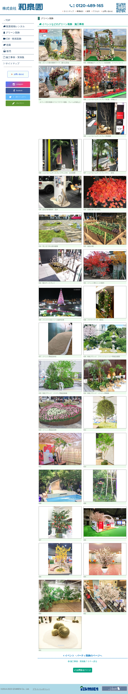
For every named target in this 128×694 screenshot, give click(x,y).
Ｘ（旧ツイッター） (18, 97)
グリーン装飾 (11, 32)
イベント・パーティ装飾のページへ (82, 655)
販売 (7, 51)
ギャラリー (18, 103)
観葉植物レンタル (14, 26)
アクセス (96, 11)
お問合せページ (82, 670)
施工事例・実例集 (13, 57)
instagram (18, 84)
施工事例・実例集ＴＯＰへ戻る (82, 661)
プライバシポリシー (41, 689)
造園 (7, 45)
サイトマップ (68, 11)
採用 (87, 11)
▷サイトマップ (11, 63)
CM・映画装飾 (12, 38)
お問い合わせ (107, 11)
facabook (17, 90)
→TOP (6, 20)
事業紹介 (80, 11)
